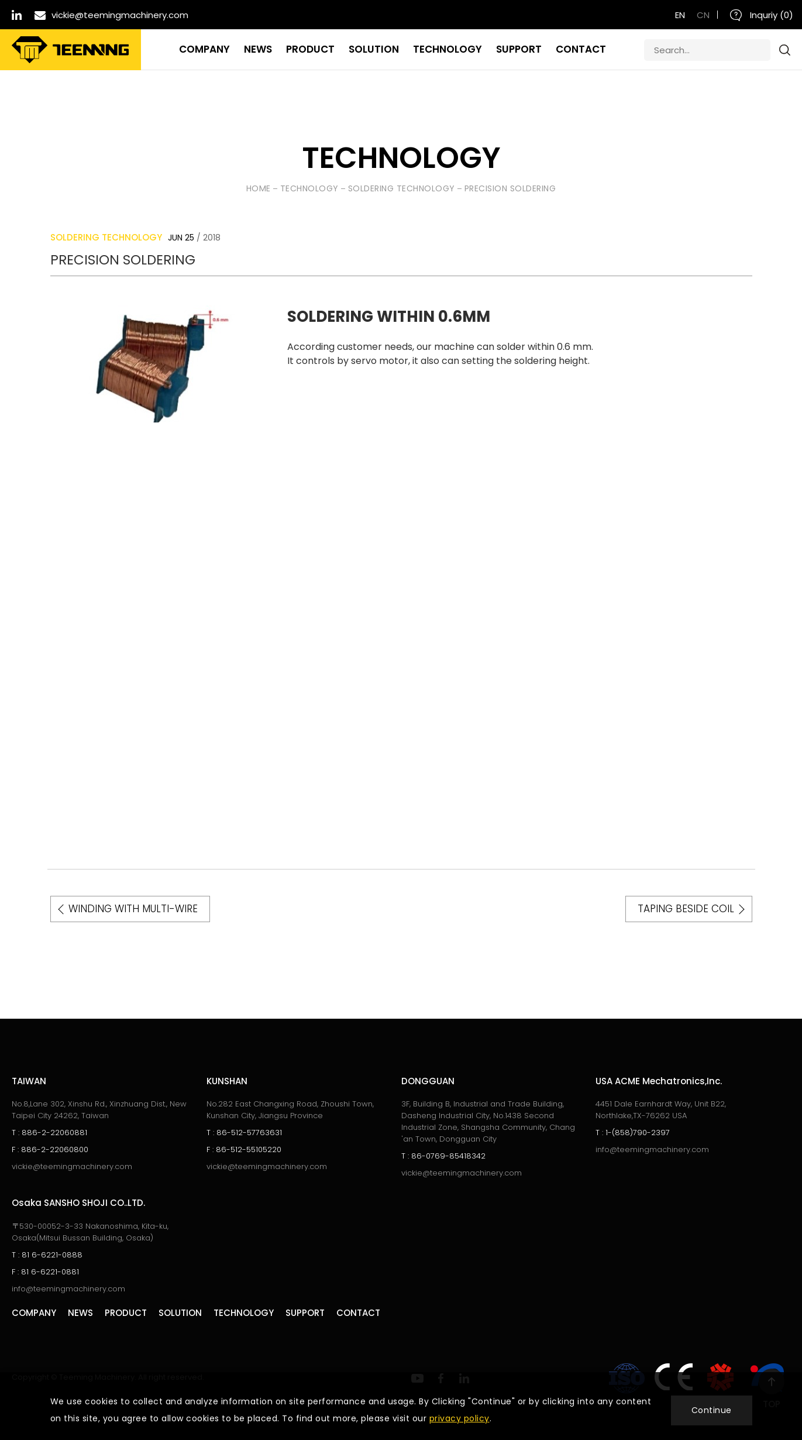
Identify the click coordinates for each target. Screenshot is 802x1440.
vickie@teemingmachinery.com (72, 1166)
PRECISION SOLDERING (510, 188)
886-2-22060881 (49, 1132)
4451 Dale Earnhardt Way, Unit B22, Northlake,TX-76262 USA (661, 1109)
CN (703, 15)
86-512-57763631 (244, 1132)
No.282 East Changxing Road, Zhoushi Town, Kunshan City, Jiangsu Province (290, 1109)
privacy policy (459, 1418)
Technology (309, 188)
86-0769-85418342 (443, 1155)
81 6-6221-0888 (47, 1254)
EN (680, 15)
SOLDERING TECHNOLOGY (401, 188)
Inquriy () (761, 15)
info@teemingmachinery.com (652, 1149)
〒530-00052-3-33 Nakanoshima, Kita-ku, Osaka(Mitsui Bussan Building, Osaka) (90, 1232)
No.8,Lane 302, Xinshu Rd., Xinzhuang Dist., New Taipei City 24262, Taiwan (99, 1109)
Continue (711, 1410)
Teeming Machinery (70, 49)
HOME (258, 188)
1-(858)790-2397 (633, 1132)
